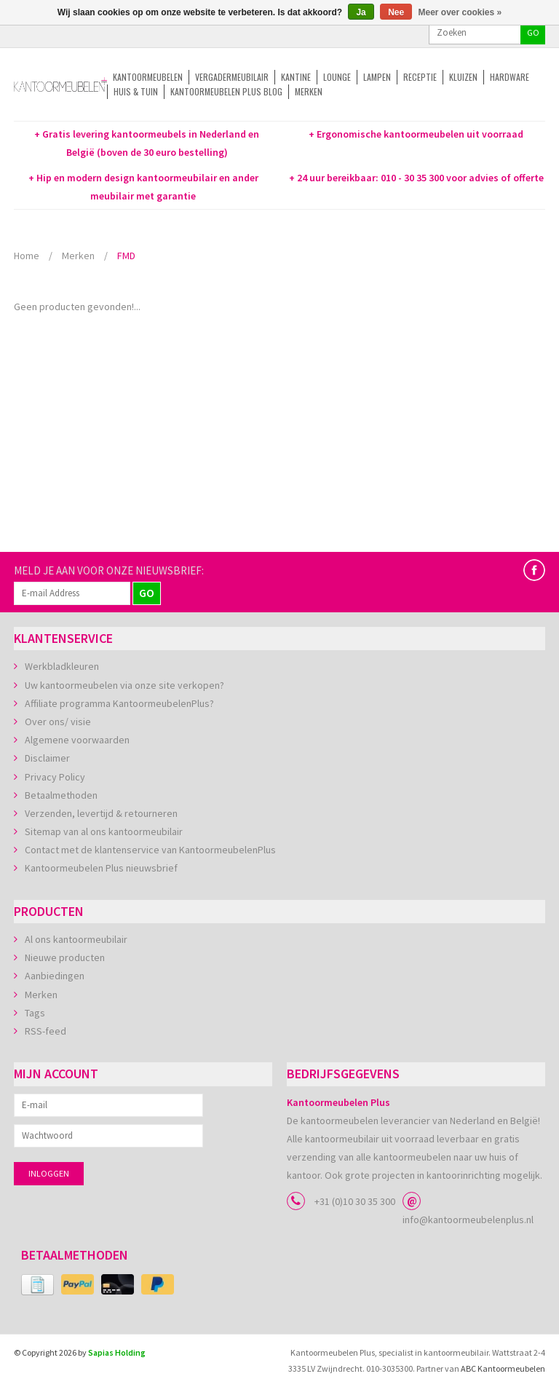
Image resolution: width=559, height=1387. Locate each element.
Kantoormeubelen (148, 77)
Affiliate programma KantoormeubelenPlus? (119, 703)
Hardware (509, 77)
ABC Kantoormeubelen (503, 1368)
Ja (360, 12)
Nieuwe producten (65, 957)
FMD (126, 255)
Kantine (296, 77)
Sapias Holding (117, 1352)
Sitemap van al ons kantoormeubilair (104, 831)
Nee (396, 12)
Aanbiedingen (54, 975)
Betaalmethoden (61, 795)
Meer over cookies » (460, 12)
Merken (308, 91)
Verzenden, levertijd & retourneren (101, 813)
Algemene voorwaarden (77, 739)
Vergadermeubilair (232, 77)
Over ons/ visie (58, 721)
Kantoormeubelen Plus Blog (226, 91)
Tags (35, 1012)
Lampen (377, 77)
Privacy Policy (55, 776)
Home (26, 255)
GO (533, 32)
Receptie (420, 77)
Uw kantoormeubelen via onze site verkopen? (124, 685)
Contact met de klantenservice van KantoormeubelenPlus (150, 849)
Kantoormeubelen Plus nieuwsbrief (101, 867)
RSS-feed (45, 1031)
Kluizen (463, 77)
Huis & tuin (136, 91)
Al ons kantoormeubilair (76, 939)
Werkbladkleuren (62, 666)
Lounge (337, 77)
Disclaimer (47, 757)
